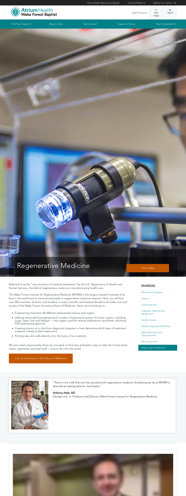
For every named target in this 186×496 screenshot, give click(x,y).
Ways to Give (56, 24)
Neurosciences (149, 341)
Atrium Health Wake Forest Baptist (103, 2)
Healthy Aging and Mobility (155, 326)
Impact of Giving (126, 24)
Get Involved (90, 24)
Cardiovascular (149, 304)
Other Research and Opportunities (151, 334)
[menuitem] (157, 286)
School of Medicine (136, 2)
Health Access (148, 320)
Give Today (156, 13)
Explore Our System (162, 2)
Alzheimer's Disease (151, 292)
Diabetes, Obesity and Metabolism (153, 312)
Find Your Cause (19, 24)
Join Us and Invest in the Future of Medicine (41, 358)
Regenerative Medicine (153, 347)
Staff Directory (139, 12)
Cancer (145, 298)
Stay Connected (164, 24)
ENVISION (148, 286)
